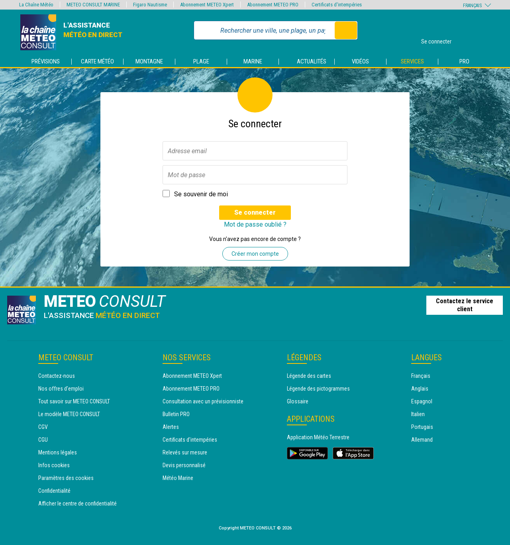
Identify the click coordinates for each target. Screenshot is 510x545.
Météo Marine (178, 478)
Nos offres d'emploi (61, 388)
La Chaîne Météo (36, 5)
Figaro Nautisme (150, 5)
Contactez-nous (56, 376)
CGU (43, 439)
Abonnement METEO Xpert (192, 376)
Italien (418, 414)
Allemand (422, 439)
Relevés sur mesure (185, 452)
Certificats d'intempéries (190, 439)
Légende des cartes (309, 376)
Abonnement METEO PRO (191, 388)
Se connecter (255, 212)
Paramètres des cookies (66, 478)
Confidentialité (54, 491)
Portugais (422, 427)
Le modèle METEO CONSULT (69, 414)
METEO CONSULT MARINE (93, 5)
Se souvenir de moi (201, 194)
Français (420, 376)
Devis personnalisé (184, 465)
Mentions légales (57, 452)
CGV (43, 427)
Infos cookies (54, 465)
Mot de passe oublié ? (255, 224)
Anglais (419, 388)
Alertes (171, 427)
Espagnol (421, 401)
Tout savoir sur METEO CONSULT (74, 401)
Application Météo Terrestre (318, 437)
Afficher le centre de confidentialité (77, 503)
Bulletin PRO (176, 414)
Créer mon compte (255, 254)
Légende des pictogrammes (318, 388)
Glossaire (297, 401)
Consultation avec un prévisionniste (203, 401)
